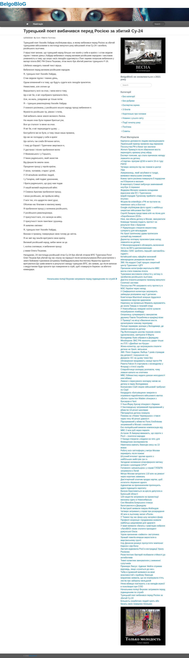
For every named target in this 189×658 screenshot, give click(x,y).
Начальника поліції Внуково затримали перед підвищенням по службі (82, 279)
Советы (126, 131)
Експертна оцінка (131, 105)
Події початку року (131, 122)
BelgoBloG (13, 4)
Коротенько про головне (134, 114)
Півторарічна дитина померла (135, 413)
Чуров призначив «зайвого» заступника (140, 534)
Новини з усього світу (133, 118)
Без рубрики (129, 101)
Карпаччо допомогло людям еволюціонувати (142, 141)
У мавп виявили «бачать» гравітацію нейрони (143, 526)
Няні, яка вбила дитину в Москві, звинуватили (143, 219)
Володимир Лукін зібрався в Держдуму (139, 338)
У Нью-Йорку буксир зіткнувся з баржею (140, 404)
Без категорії (129, 96)
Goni (38, 38)
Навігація (38, 24)
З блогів (126, 109)
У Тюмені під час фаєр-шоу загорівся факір (142, 517)
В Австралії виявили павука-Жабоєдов (139, 508)
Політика (51, 38)
